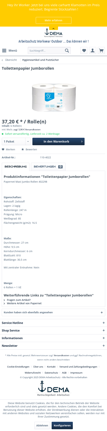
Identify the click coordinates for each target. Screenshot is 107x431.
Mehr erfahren (53, 20)
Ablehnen (42, 425)
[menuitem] (9, 50)
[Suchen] (67, 50)
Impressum (76, 372)
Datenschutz (51, 372)
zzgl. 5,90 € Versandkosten (27, 129)
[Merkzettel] (83, 50)
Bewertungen (48, 166)
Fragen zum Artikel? (17, 300)
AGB (64, 372)
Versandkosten (61, 355)
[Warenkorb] (101, 50)
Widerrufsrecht (33, 372)
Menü (9, 50)
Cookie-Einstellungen (18, 366)
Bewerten (29, 149)
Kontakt (51, 366)
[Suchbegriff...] (49, 50)
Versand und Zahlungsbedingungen (78, 366)
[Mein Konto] (92, 50)
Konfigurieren (62, 425)
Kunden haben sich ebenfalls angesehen (28, 312)
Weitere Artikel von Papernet (22, 303)
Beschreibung (16, 167)
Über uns (38, 366)
